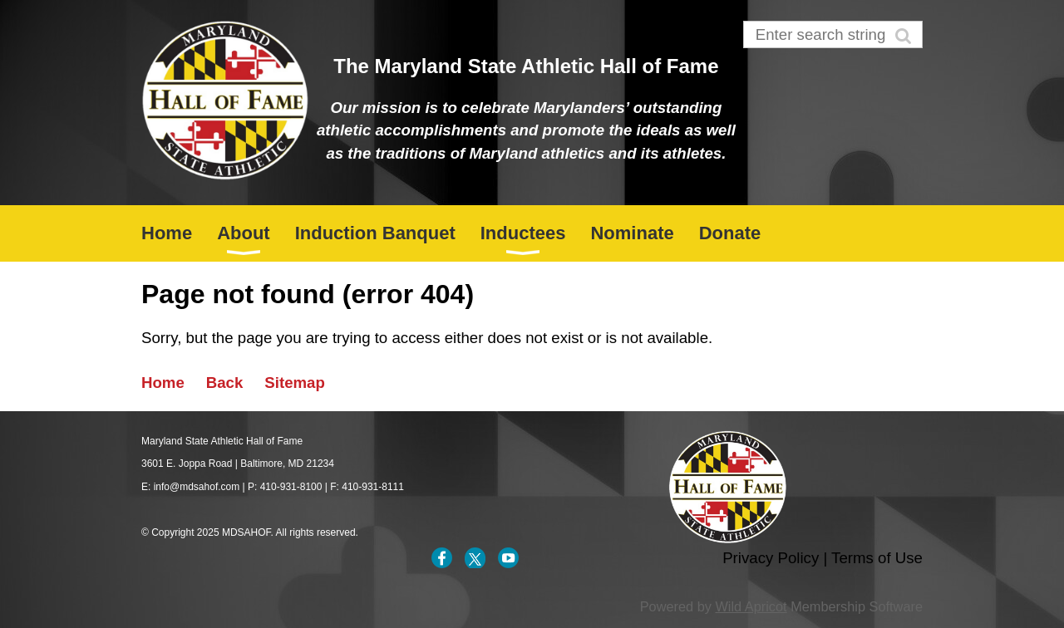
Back (225, 382)
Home (163, 382)
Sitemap (294, 382)
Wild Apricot (750, 606)
